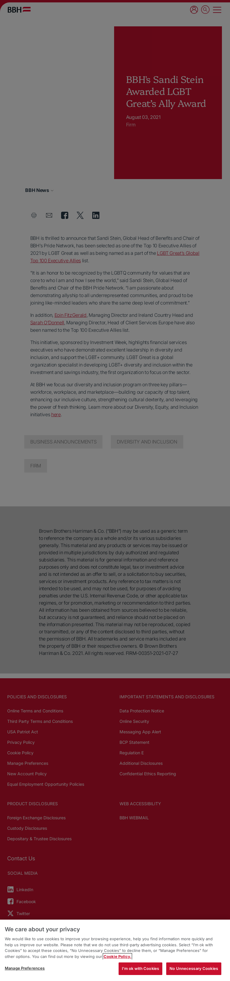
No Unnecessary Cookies (194, 968)
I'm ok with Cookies (140, 968)
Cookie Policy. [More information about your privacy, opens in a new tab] (117, 956)
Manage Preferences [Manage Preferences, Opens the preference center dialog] (25, 968)
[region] (115, 950)
